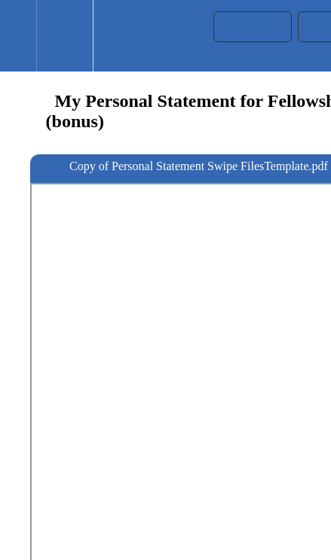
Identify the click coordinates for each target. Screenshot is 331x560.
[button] (18, 36)
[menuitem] (64, 36)
